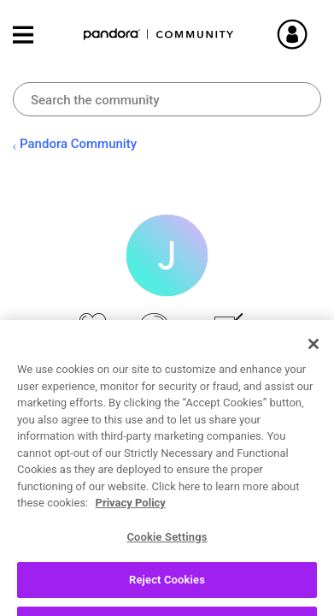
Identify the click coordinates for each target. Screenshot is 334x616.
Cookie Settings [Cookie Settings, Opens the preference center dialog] (166, 568)
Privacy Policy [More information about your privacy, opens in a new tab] (131, 535)
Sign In (312, 34)
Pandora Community (159, 34)
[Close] (313, 376)
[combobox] (167, 99)
